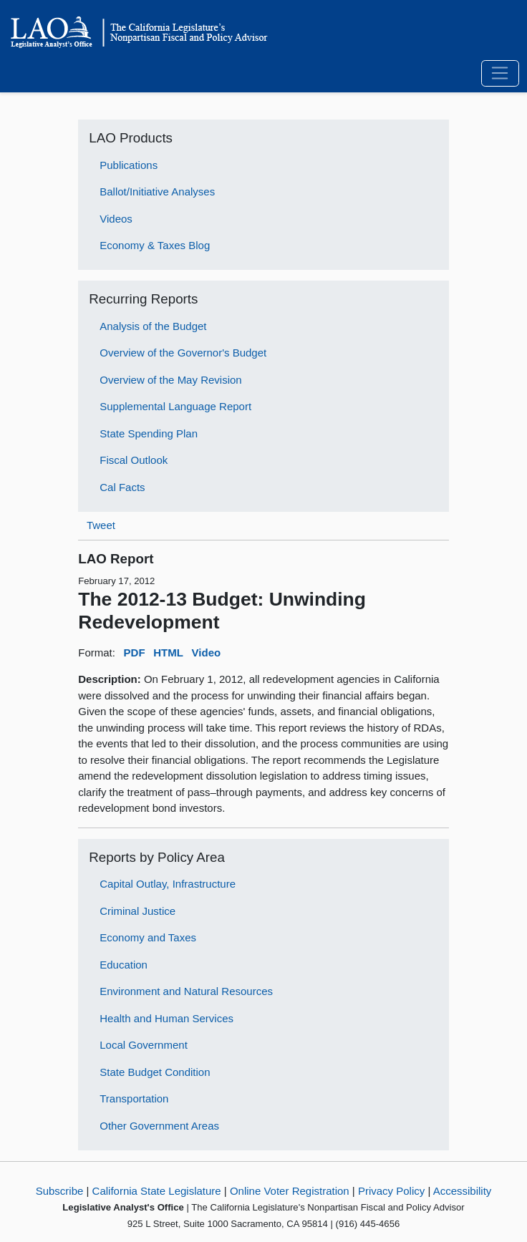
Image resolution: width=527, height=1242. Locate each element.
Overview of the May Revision (170, 380)
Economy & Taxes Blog (155, 245)
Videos (116, 219)
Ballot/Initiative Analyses (157, 191)
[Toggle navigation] (500, 73)
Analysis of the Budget (153, 326)
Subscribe (60, 1191)
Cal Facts (122, 487)
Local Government (144, 1045)
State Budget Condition (155, 1072)
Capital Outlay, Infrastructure (168, 884)
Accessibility (462, 1191)
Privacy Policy (391, 1191)
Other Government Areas (159, 1126)
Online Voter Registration (289, 1191)
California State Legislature (156, 1191)
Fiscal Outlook (134, 460)
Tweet (101, 525)
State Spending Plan (149, 433)
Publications (129, 165)
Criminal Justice (137, 911)
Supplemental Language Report (175, 406)
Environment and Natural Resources (186, 991)
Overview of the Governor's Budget (183, 352)
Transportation (134, 1098)
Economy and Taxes (148, 937)
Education (124, 965)
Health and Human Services (166, 1018)
